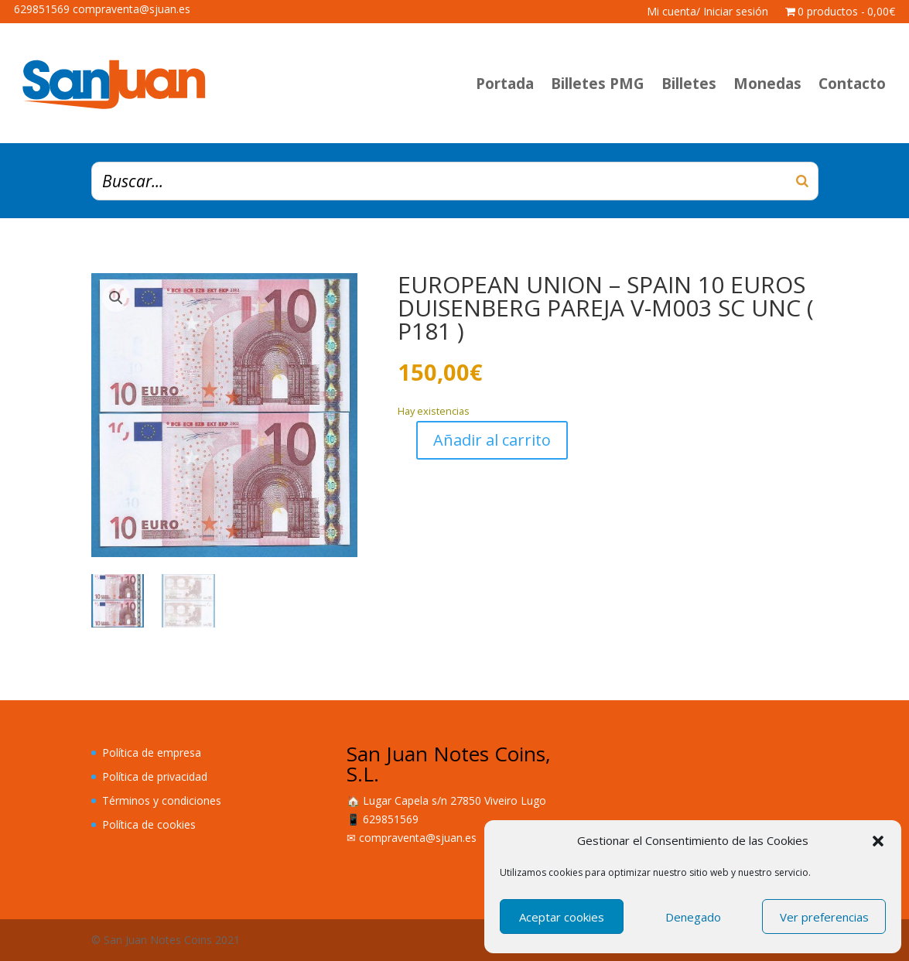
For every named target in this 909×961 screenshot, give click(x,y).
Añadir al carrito (492, 439)
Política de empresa (151, 752)
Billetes (688, 84)
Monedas (767, 84)
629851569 (391, 819)
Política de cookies (149, 824)
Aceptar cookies (561, 917)
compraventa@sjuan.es (418, 837)
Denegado (693, 917)
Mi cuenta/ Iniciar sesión (707, 12)
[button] (878, 841)
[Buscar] (802, 181)
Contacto (852, 84)
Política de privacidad (154, 776)
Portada (505, 84)
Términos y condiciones (161, 800)
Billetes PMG (597, 84)
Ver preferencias (824, 917)
